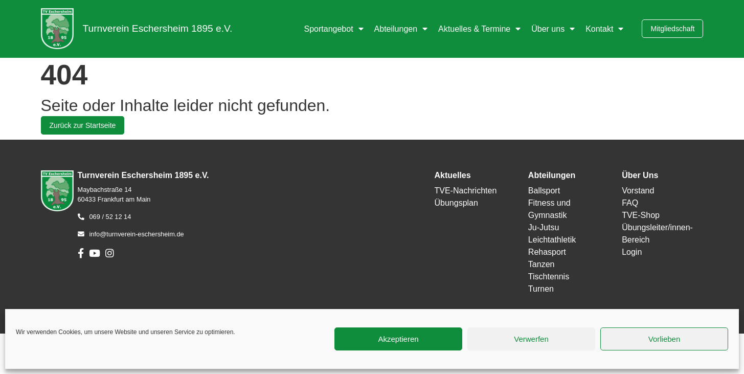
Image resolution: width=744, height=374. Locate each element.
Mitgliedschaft (672, 29)
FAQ (630, 203)
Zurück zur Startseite (83, 125)
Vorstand (638, 190)
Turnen (541, 288)
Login (632, 252)
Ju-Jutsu (543, 227)
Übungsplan (456, 203)
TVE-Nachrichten (465, 190)
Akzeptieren (398, 339)
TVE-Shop (641, 215)
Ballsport (544, 190)
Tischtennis (548, 276)
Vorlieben (664, 339)
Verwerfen (531, 339)
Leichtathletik (552, 239)
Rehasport (547, 252)
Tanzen (541, 264)
